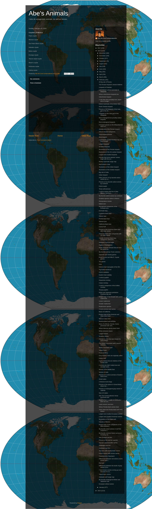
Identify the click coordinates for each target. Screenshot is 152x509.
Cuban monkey (103, 283)
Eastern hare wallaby (105, 275)
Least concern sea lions (106, 404)
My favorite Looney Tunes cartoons (109, 252)
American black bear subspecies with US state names (110, 234)
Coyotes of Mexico (104, 422)
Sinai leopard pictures (105, 134)
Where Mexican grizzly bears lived (109, 328)
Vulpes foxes (103, 350)
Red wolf (101, 463)
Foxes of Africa (103, 353)
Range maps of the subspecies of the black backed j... (110, 425)
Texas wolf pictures (104, 189)
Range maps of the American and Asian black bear (109, 315)
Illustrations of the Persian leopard (109, 149)
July (100, 66)
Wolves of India (103, 372)
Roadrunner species (105, 306)
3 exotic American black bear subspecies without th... (107, 239)
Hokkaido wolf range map (106, 477)
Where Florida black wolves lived (109, 407)
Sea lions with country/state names (109, 451)
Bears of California (104, 311)
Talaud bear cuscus (105, 474)
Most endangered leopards (107, 122)
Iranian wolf (102, 358)
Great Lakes (102, 379)
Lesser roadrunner (104, 301)
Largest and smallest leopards (108, 154)
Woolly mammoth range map (107, 161)
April (100, 74)
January (101, 487)
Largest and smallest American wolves (110, 416)
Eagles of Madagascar (105, 245)
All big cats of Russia (105, 82)
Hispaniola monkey (104, 280)
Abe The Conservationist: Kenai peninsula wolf (108, 396)
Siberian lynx (103, 221)
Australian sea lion (104, 448)
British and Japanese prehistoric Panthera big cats (108, 293)
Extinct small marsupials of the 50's (109, 267)
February (102, 79)
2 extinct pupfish (104, 277)
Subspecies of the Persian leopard (109, 129)
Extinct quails (103, 186)
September (102, 61)
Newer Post (34, 136)
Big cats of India (104, 172)
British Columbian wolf (105, 347)
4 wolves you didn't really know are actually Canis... (109, 366)
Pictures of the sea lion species (108, 440)
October (101, 58)
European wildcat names (106, 484)
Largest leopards (104, 144)
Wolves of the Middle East (107, 369)
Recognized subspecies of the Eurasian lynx (108, 207)
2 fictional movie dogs (105, 382)
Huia (100, 264)
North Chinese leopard (105, 106)
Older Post (86, 136)
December (102, 53)
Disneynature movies (105, 201)
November (102, 56)
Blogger (79, 503)
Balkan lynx (102, 204)
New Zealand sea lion (105, 437)
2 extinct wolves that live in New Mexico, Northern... (108, 192)
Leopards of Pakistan (105, 87)
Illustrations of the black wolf (107, 419)
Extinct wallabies (104, 272)
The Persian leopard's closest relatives (110, 84)
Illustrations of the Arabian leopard (109, 169)
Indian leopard (103, 175)
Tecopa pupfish (103, 290)
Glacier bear (102, 216)
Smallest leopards (104, 146)
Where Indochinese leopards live (109, 94)
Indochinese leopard (105, 97)
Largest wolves (103, 333)
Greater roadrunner (104, 303)
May (100, 71)
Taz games (102, 261)
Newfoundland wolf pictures (107, 321)
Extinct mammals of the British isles (109, 104)
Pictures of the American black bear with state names (109, 230)
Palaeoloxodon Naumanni (106, 456)
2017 (99, 48)
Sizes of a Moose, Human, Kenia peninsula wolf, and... (109, 324)
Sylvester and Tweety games (107, 254)
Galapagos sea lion (104, 445)
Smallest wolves (104, 336)
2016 (99, 51)
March (101, 77)
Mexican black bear (105, 319)
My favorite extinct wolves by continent (110, 196)
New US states (103, 393)
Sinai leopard (103, 137)
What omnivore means (105, 331)
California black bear (105, 224)
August (101, 63)
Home (60, 136)
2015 (99, 490)
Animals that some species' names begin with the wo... (109, 158)
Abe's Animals (48, 13)
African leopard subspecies (107, 132)
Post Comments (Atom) (44, 140)
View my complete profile (103, 41)
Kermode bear (103, 211)
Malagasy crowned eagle (106, 242)
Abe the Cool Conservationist (107, 38)
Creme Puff (102, 227)
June (101, 69)
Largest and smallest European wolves (110, 414)
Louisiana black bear (105, 213)
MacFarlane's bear (104, 164)
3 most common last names (107, 309)
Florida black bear (104, 219)
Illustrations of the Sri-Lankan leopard (110, 152)
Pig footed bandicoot (105, 269)
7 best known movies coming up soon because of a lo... (110, 470)
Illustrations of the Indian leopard (109, 167)
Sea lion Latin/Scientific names (108, 443)
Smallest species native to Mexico (109, 198)
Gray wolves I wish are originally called (110, 355)
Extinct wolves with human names (109, 453)
